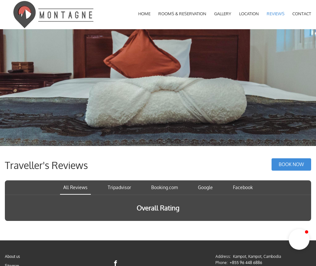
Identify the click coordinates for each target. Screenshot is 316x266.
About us (12, 256)
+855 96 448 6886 (246, 262)
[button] (299, 239)
